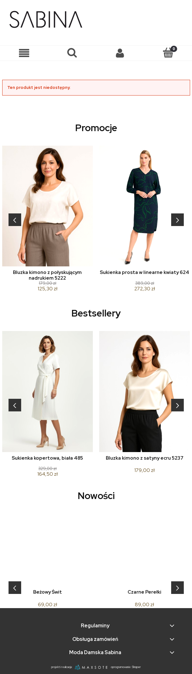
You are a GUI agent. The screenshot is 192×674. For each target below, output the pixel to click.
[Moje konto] (120, 53)
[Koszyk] (168, 53)
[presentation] (15, 219)
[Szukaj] (72, 53)
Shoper (136, 667)
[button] (24, 53)
